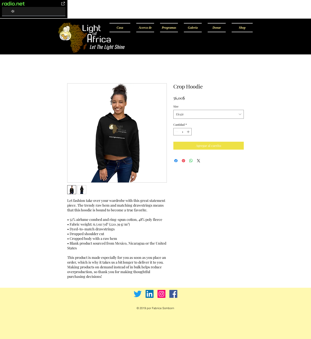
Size (176, 106)
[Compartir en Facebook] (176, 160)
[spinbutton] (182, 131)
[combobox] (208, 114)
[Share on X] (198, 160)
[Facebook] (173, 294)
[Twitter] (138, 294)
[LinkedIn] (150, 294)
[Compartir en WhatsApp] (191, 160)
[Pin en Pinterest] (183, 160)
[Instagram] (161, 294)
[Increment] (188, 131)
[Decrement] (176, 131)
